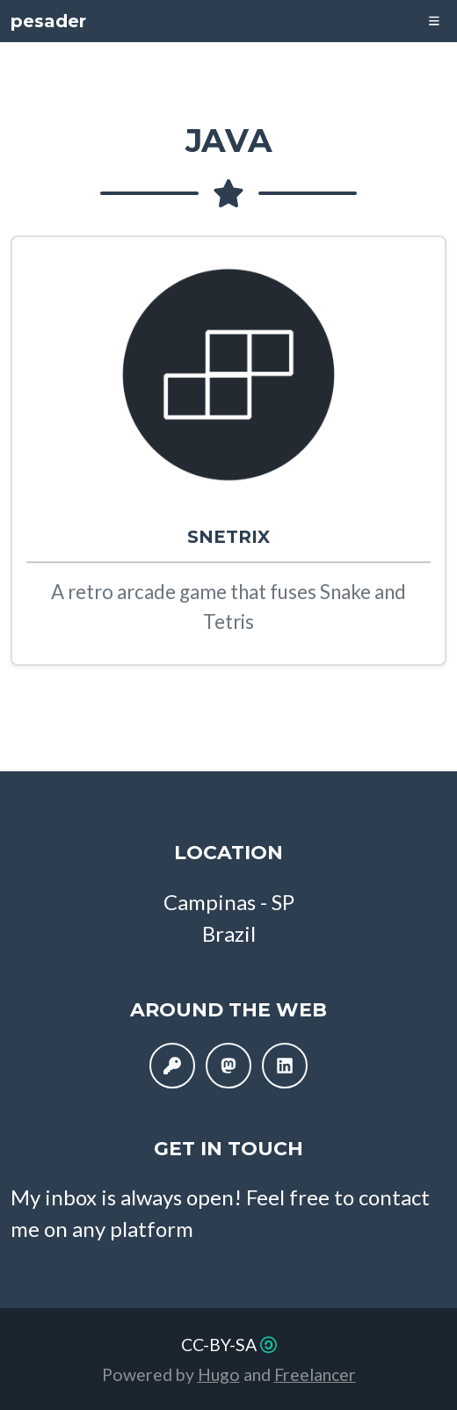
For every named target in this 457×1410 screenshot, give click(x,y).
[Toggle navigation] (433, 21)
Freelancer (315, 1374)
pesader (48, 21)
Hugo (219, 1374)
